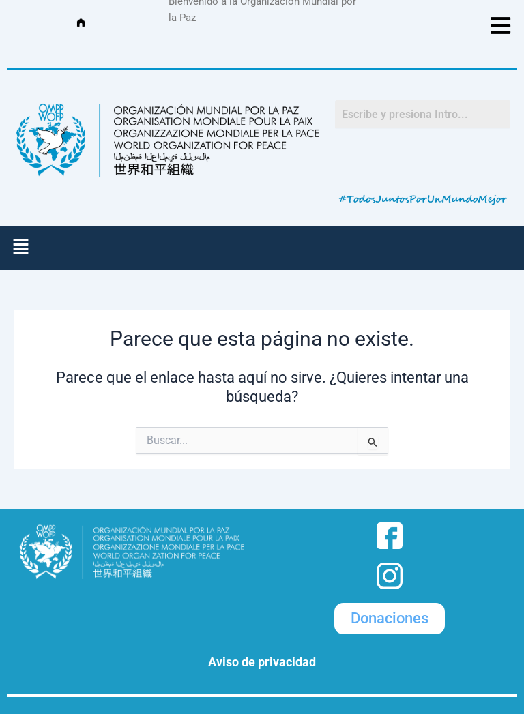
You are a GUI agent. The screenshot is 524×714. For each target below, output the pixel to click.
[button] (20, 248)
